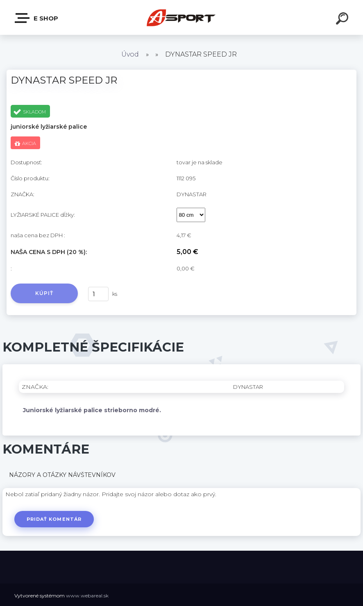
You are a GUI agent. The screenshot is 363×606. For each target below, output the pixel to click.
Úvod (130, 54)
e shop (37, 18)
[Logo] (182, 17)
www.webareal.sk (87, 595)
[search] (343, 19)
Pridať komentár (54, 519)
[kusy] (98, 294)
